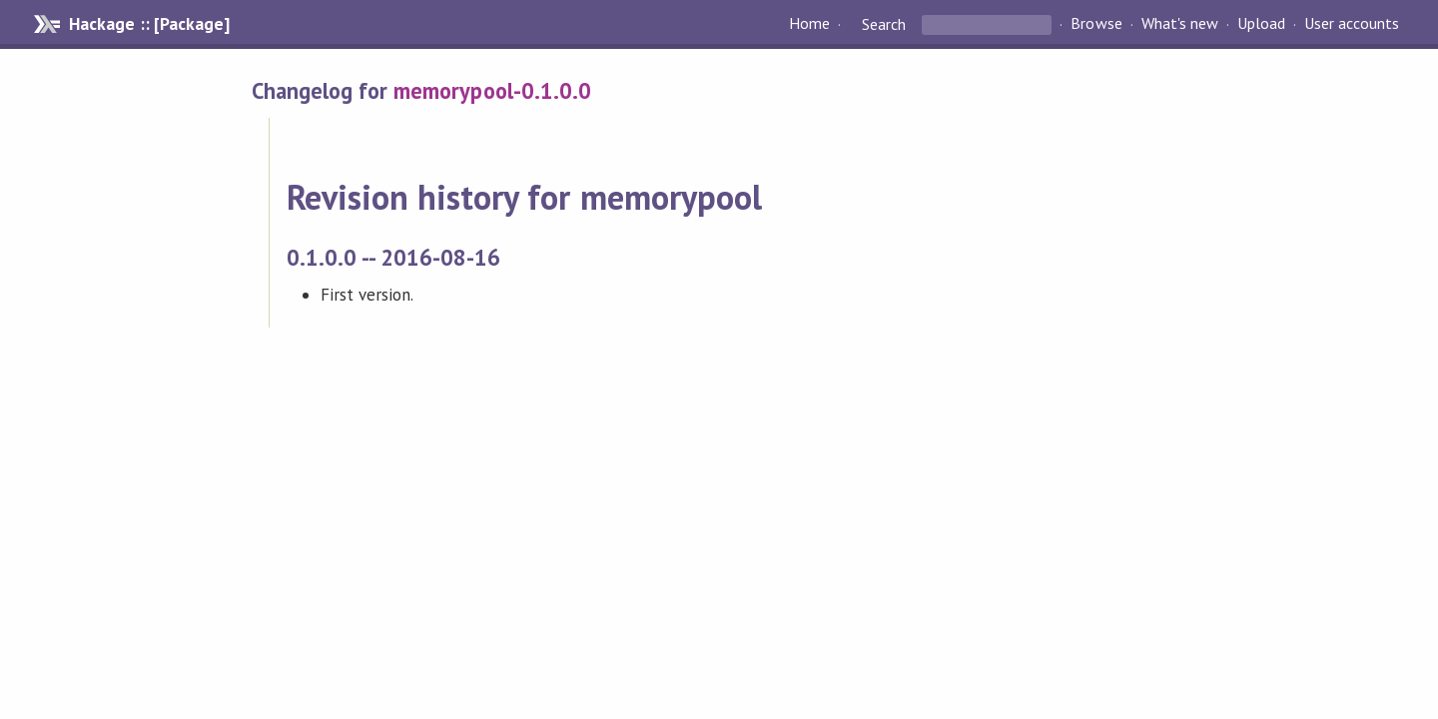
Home (809, 24)
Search (884, 24)
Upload (1261, 24)
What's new (1179, 24)
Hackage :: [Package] (149, 24)
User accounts (1351, 24)
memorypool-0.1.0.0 (491, 90)
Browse (1096, 24)
